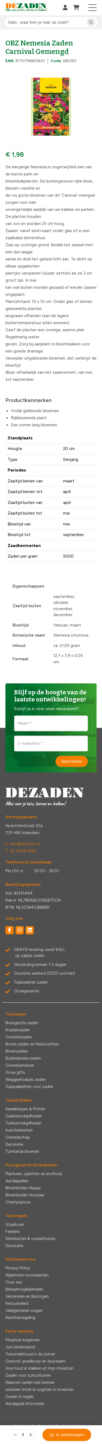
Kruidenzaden (17, 1029)
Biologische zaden (21, 1022)
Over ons (13, 1282)
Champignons (18, 1202)
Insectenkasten (19, 1130)
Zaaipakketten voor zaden (29, 1086)
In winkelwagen (66, 1434)
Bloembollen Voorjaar (24, 1195)
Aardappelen (17, 1180)
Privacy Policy (17, 1268)
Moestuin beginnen (22, 1339)
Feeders (12, 1231)
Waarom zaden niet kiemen (30, 1382)
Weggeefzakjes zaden (25, 1079)
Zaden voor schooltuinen (28, 1375)
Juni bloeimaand (20, 1347)
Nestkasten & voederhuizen (30, 1238)
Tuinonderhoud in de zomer (30, 1354)
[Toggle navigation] (93, 7)
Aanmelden (71, 761)
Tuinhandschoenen (22, 1151)
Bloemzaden (16, 1051)
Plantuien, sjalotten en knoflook (33, 1173)
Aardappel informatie (24, 1403)
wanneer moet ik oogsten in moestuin (39, 1389)
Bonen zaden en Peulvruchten (32, 1044)
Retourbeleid (17, 1303)
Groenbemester (19, 1065)
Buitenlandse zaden (23, 1058)
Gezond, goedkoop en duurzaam (35, 1361)
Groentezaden (18, 1037)
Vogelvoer (14, 1224)
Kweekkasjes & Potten (25, 1108)
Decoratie (14, 1144)
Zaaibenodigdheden (23, 1116)
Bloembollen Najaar (23, 1187)
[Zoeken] (90, 22)
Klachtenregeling (20, 1317)
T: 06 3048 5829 (20, 851)
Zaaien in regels (19, 1396)
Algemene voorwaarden (27, 1275)
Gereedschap (17, 1137)
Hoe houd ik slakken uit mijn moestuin (39, 1368)
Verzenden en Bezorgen (27, 1296)
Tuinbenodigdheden (23, 1123)
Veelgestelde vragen (23, 1310)
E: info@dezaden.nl (22, 843)
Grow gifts (15, 1072)
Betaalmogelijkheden (24, 1289)
